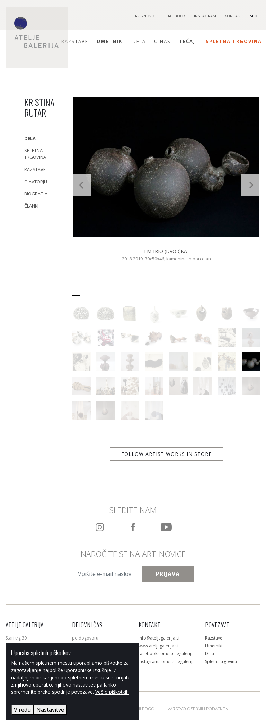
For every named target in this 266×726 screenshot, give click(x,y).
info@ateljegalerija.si (159, 638)
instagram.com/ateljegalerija (167, 661)
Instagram (205, 15)
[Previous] (81, 185)
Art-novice (146, 15)
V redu (22, 710)
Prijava (168, 574)
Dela (139, 41)
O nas (162, 41)
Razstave (74, 41)
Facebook (176, 15)
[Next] (250, 185)
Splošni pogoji (140, 709)
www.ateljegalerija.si (158, 646)
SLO (253, 15)
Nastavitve (50, 710)
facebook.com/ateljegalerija (166, 653)
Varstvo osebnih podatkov (198, 709)
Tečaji (188, 41)
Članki (31, 206)
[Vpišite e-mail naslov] (107, 574)
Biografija (35, 194)
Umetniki (110, 41)
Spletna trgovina (234, 41)
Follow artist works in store (166, 454)
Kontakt (233, 15)
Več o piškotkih (112, 692)
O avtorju (35, 181)
